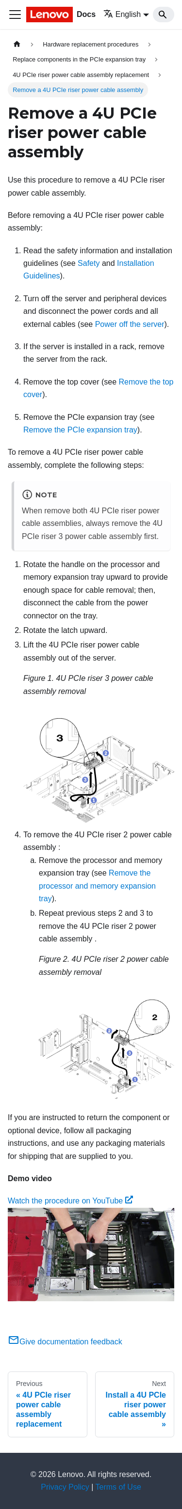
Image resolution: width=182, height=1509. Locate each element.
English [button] (122, 14)
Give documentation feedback (65, 1342)
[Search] (163, 14)
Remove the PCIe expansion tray (80, 430)
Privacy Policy (65, 1487)
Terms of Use (118, 1487)
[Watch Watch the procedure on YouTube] (91, 1254)
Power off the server (130, 324)
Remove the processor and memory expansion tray (97, 886)
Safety (88, 263)
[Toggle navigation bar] (15, 14)
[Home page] (17, 44)
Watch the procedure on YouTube (70, 1201)
